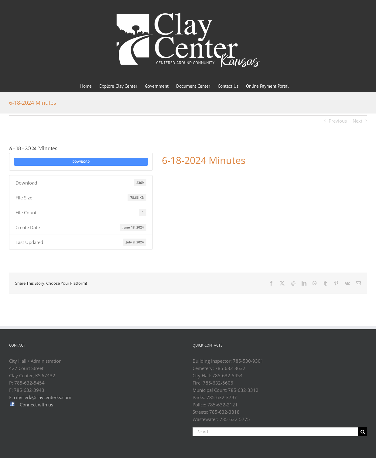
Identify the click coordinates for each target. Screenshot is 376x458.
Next (357, 121)
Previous (338, 121)
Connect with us (36, 405)
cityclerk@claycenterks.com (42, 397)
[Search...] (275, 431)
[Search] (362, 431)
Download (80, 162)
